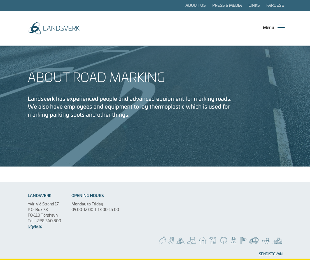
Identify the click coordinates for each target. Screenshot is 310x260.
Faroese (275, 6)
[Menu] (273, 28)
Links (254, 6)
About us (195, 6)
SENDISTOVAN (271, 254)
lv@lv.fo (35, 227)
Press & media (227, 6)
